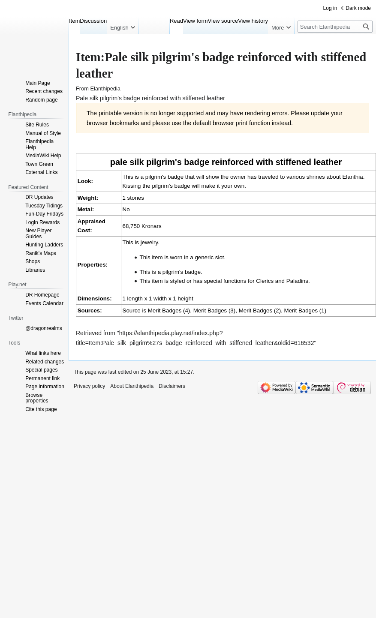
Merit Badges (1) (305, 310)
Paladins (297, 281)
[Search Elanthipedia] (335, 27)
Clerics (265, 281)
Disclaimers (172, 386)
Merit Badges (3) (214, 310)
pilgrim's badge (181, 272)
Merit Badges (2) (260, 310)
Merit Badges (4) (169, 310)
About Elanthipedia (131, 386)
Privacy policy (89, 386)
